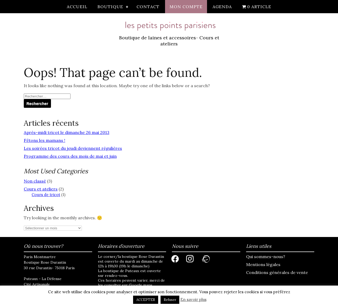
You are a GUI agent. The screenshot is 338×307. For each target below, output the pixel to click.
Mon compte (186, 6)
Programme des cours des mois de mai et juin (70, 156)
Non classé (35, 181)
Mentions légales (263, 264)
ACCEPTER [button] (145, 299)
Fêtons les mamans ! (44, 140)
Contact (148, 6)
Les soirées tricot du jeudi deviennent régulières (73, 148)
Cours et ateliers (41, 189)
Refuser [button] (170, 299)
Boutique (110, 6)
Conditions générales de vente (277, 272)
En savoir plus (193, 299)
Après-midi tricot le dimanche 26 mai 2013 (66, 132)
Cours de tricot (46, 194)
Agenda (222, 6)
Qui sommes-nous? (265, 256)
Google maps (140, 285)
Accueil (77, 6)
